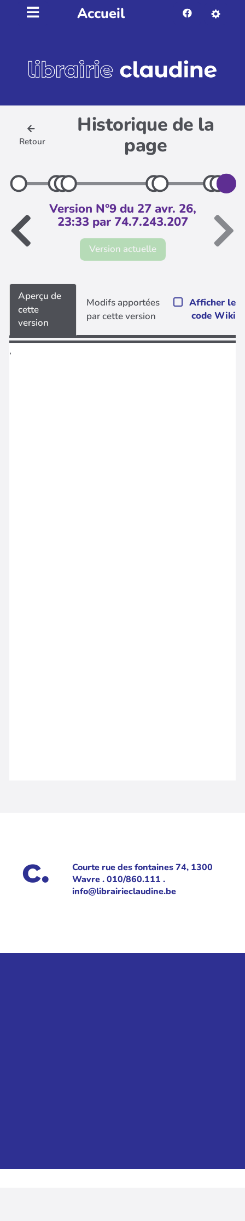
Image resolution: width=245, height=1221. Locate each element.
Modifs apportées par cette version (123, 309)
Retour (32, 136)
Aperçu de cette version (39, 309)
